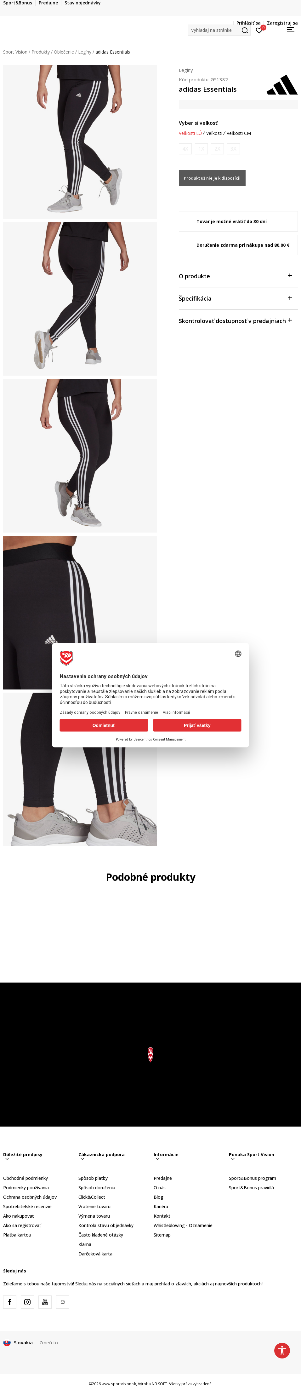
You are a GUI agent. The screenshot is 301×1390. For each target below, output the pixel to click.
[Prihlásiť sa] (259, 30)
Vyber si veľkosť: (199, 123)
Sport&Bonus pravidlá (251, 1188)
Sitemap (162, 1235)
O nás (160, 1188)
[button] (219, 30)
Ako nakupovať (18, 1216)
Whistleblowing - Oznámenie (183, 1225)
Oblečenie (64, 52)
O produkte (235, 275)
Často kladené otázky (100, 1235)
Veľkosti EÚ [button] (190, 133)
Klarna (84, 1244)
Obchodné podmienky (25, 1178)
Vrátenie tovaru (94, 1206)
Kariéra (161, 1206)
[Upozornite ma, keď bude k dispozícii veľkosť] (185, 148)
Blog (158, 1197)
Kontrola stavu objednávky (105, 1225)
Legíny (84, 52)
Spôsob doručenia (96, 1188)
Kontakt (162, 1216)
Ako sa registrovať (22, 1225)
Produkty (40, 52)
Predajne (163, 1178)
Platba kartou (17, 1235)
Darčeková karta (95, 1254)
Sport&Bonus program (252, 1178)
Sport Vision (15, 52)
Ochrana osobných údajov (30, 1197)
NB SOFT (159, 1384)
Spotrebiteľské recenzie (27, 1206)
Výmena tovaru (94, 1216)
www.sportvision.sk (119, 1384)
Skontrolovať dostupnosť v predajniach (235, 320)
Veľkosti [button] (214, 133)
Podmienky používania (26, 1188)
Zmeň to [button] (48, 1342)
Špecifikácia (235, 298)
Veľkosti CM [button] (239, 133)
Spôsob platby (93, 1178)
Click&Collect (91, 1197)
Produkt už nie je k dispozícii (212, 178)
